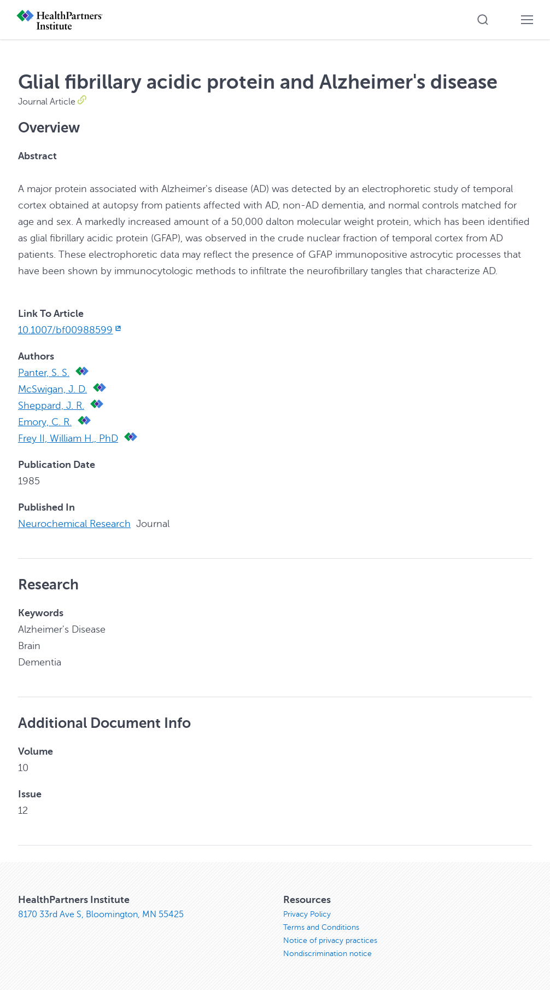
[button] (482, 19)
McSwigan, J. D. (52, 389)
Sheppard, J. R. (51, 405)
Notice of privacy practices (330, 940)
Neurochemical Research (74, 523)
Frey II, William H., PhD (68, 438)
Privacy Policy (307, 914)
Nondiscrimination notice (327, 954)
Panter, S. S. (43, 372)
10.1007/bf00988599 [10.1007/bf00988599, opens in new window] (70, 330)
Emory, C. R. (45, 421)
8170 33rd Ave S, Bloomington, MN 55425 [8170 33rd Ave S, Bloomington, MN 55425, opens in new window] (101, 914)
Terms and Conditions (321, 927)
